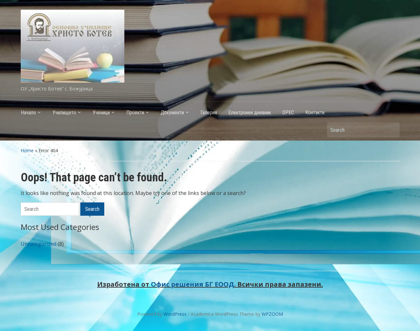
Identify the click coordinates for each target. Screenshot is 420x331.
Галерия (208, 112)
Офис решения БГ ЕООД (192, 284)
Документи (172, 112)
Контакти (314, 112)
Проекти (135, 112)
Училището (64, 112)
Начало (28, 112)
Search (391, 129)
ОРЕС (288, 112)
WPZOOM (272, 314)
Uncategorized (38, 243)
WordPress (175, 314)
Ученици (101, 112)
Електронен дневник (249, 112)
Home (27, 150)
